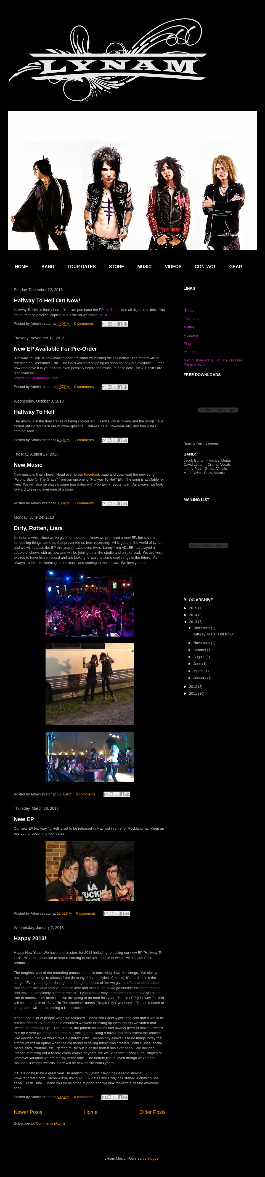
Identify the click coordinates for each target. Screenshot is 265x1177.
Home (91, 1112)
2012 (193, 687)
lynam (213, 444)
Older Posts (152, 1112)
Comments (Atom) (50, 1123)
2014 (193, 615)
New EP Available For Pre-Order (55, 349)
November (202, 643)
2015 (193, 608)
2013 (193, 622)
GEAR (235, 266)
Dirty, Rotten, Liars (38, 528)
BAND (47, 266)
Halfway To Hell (34, 412)
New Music (28, 465)
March (199, 671)
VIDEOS (173, 266)
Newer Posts (28, 1112)
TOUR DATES (81, 266)
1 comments (84, 440)
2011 (193, 693)
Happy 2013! (30, 938)
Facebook (92, 474)
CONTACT (205, 266)
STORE (116, 266)
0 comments (84, 323)
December (202, 628)
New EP (24, 819)
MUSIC (144, 266)
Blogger (153, 1158)
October (200, 650)
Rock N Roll (193, 444)
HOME (21, 266)
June (198, 664)
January (200, 678)
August (200, 657)
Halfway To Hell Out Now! (47, 300)
